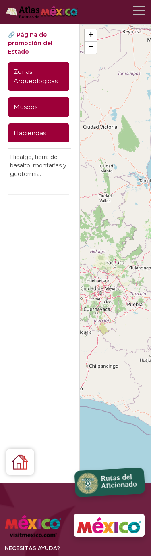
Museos (25, 107)
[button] (115, 258)
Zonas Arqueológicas (36, 76)
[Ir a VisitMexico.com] (109, 525)
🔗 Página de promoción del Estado (30, 43)
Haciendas (30, 133)
